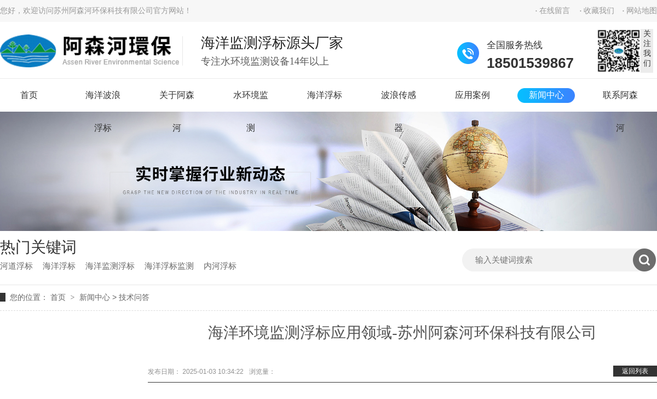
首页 (29, 95)
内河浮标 (220, 266)
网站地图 (641, 11)
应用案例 (472, 95)
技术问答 (134, 297)
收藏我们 (599, 11)
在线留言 (554, 11)
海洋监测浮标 (110, 266)
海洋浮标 (324, 95)
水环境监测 (250, 101)
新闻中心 (546, 95)
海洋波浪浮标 (102, 101)
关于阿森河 (176, 101)
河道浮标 (16, 266)
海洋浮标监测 (169, 266)
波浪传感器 (398, 101)
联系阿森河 (620, 101)
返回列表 (635, 371)
